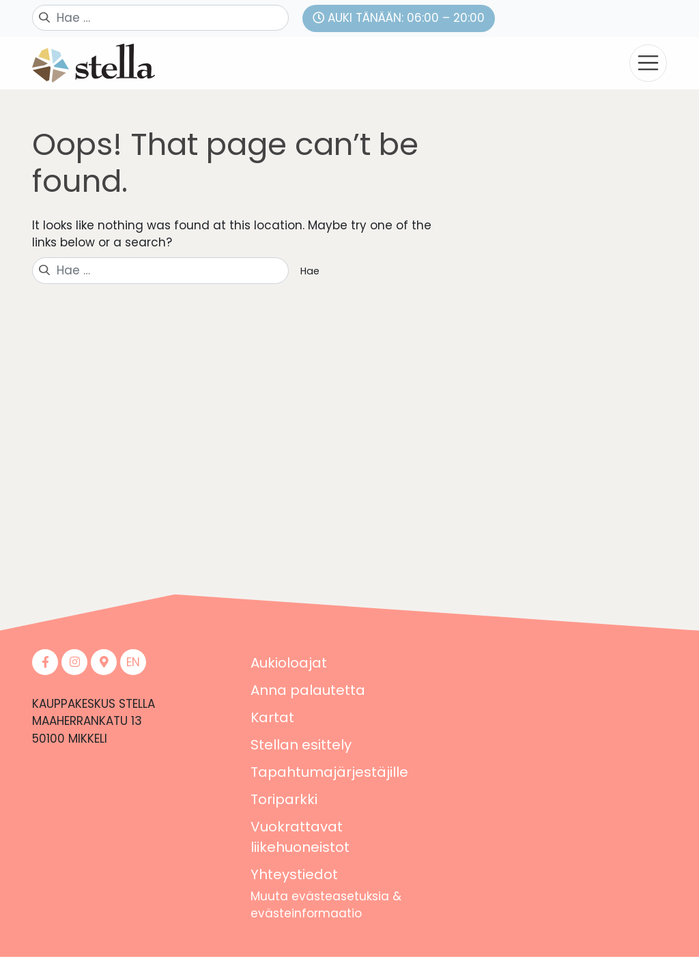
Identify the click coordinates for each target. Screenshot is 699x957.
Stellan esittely (301, 744)
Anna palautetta (308, 690)
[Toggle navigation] (648, 63)
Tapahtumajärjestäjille (329, 772)
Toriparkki (284, 799)
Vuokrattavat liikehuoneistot (300, 837)
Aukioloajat (289, 662)
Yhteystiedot (294, 874)
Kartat (272, 717)
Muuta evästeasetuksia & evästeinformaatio (326, 905)
